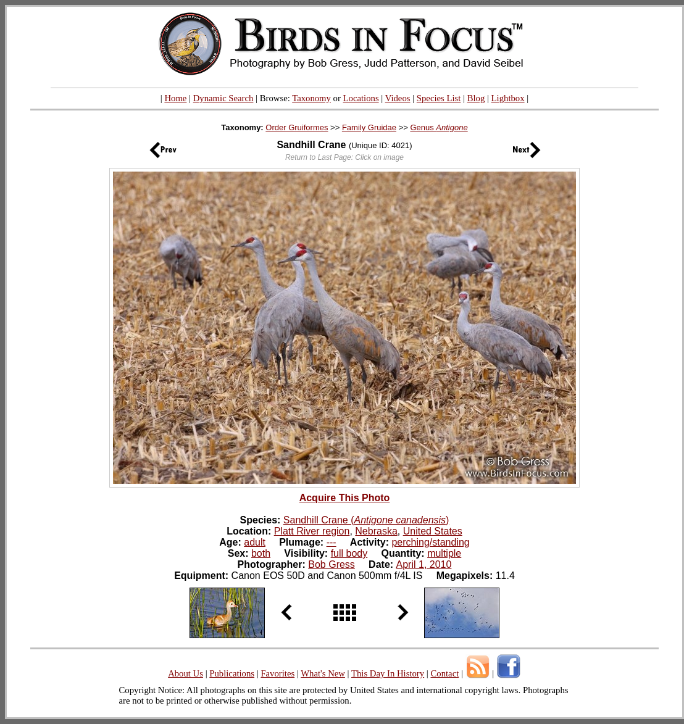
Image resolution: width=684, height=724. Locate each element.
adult (254, 542)
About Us (185, 673)
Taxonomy (311, 98)
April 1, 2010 (424, 564)
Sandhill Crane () (366, 520)
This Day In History (387, 673)
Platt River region (312, 531)
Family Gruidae (369, 127)
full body (349, 553)
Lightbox (508, 98)
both (260, 553)
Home (175, 98)
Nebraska (376, 531)
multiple (444, 553)
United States (432, 531)
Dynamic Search (223, 98)
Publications (231, 673)
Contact (444, 673)
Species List (439, 98)
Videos (398, 98)
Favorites (277, 673)
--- (331, 542)
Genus (438, 127)
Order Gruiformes (296, 127)
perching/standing (430, 542)
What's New (323, 673)
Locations (361, 98)
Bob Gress (331, 564)
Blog (476, 98)
